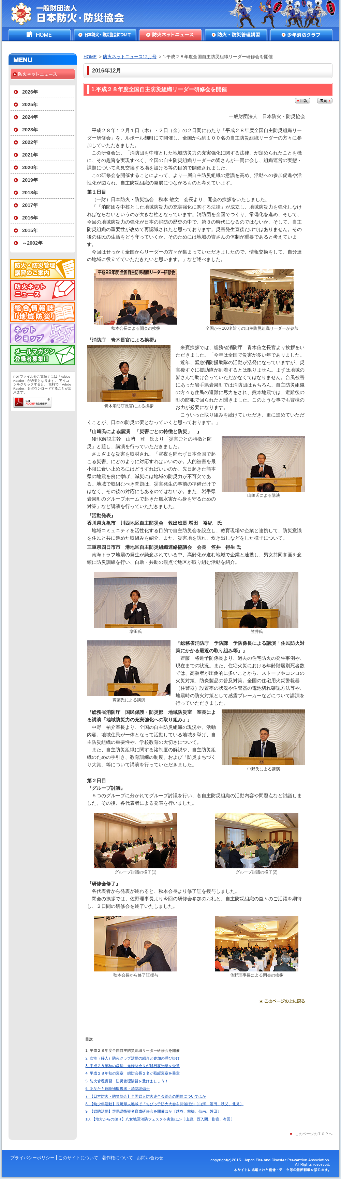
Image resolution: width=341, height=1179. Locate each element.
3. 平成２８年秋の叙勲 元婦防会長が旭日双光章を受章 (133, 1066)
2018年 (30, 192)
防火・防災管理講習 (236, 34)
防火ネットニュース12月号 (130, 56)
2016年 (30, 217)
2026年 (30, 92)
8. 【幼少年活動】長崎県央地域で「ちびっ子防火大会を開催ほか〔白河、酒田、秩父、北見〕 (164, 1104)
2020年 (30, 167)
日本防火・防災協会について (105, 34)
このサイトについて (78, 1157)
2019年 (30, 180)
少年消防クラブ (301, 34)
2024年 (30, 117)
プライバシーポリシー (32, 1157)
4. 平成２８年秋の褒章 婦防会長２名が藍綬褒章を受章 (133, 1073)
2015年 (30, 230)
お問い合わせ (150, 1157)
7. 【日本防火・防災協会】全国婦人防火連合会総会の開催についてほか (146, 1096)
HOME (40, 34)
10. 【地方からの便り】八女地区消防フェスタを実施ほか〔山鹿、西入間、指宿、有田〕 (160, 1119)
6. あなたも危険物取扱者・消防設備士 (118, 1088)
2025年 (30, 104)
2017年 (30, 205)
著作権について (117, 1157)
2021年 (30, 155)
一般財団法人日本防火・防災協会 (72, 13)
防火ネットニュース (170, 34)
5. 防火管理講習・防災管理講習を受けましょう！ (127, 1081)
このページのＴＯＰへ (313, 1134)
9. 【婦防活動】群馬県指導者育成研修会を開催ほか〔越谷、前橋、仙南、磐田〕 (153, 1111)
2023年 (30, 129)
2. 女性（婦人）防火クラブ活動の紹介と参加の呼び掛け (133, 1058)
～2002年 (32, 243)
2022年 (30, 142)
